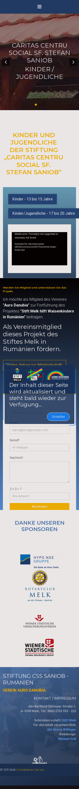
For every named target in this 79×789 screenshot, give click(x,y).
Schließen (58, 359)
